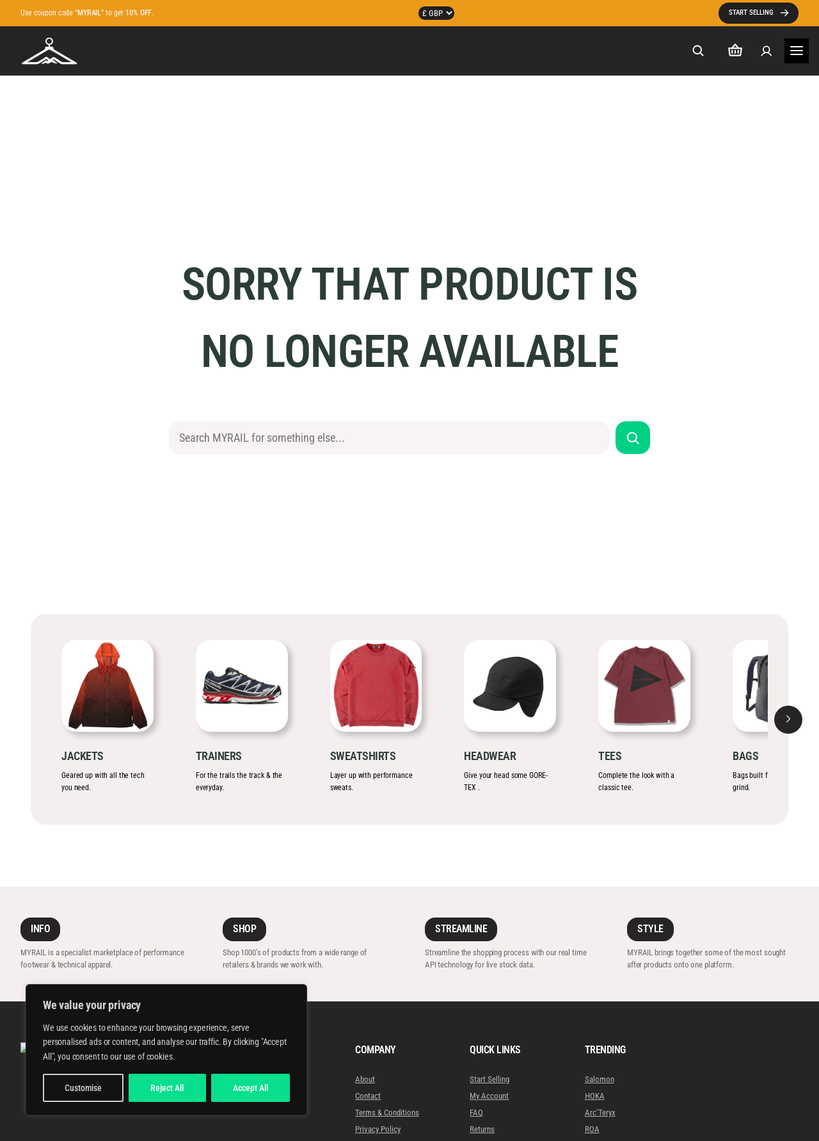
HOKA (594, 1096)
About (365, 1079)
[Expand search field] (698, 50)
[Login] (766, 50)
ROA (591, 1129)
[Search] (633, 437)
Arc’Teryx (599, 1112)
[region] (166, 1049)
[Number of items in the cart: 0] (735, 50)
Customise (83, 1088)
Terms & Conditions (387, 1112)
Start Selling (489, 1079)
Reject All (167, 1088)
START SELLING (751, 12)
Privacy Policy (378, 1129)
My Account (489, 1096)
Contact (368, 1096)
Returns (482, 1129)
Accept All (250, 1088)
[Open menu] (796, 50)
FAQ (476, 1112)
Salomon (599, 1079)
